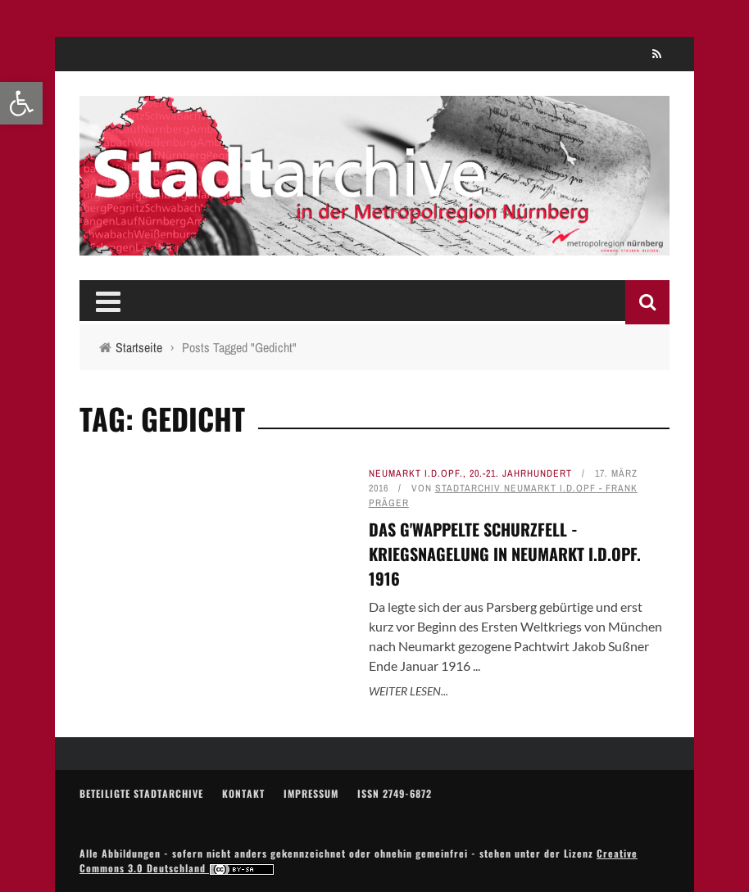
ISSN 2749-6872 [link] (394, 793)
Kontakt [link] (243, 793)
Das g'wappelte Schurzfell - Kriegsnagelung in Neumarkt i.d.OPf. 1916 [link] (505, 554)
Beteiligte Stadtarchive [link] (141, 793)
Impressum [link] (311, 793)
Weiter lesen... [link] (408, 691)
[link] (21, 103)
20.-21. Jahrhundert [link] (521, 473)
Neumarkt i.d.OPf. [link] (416, 473)
